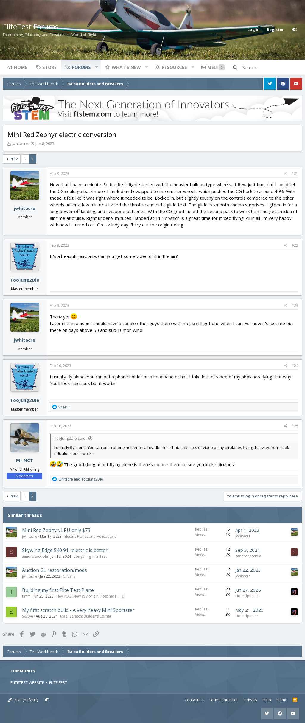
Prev (14, 158)
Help (267, 699)
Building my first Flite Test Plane (58, 590)
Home (20, 67)
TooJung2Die (24, 280)
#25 (295, 425)
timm (26, 596)
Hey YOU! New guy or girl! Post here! (86, 596)
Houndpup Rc (247, 595)
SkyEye (27, 616)
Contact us (194, 699)
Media (214, 67)
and (80, 479)
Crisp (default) (23, 699)
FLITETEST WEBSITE (27, 682)
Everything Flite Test (90, 556)
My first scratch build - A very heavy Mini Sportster (78, 610)
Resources (174, 67)
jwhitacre (20, 143)
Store (49, 67)
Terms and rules (224, 699)
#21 (295, 173)
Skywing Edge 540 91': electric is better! (65, 550)
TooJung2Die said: (70, 438)
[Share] (286, 173)
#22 (295, 245)
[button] (96, 67)
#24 (295, 365)
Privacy (250, 699)
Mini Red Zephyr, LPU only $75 (56, 530)
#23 (295, 305)
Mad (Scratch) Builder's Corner (85, 616)
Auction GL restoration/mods (54, 570)
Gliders (69, 576)
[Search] (272, 67)
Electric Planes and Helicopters (90, 536)
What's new (126, 67)
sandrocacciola (35, 556)
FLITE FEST (58, 682)
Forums (81, 67)
